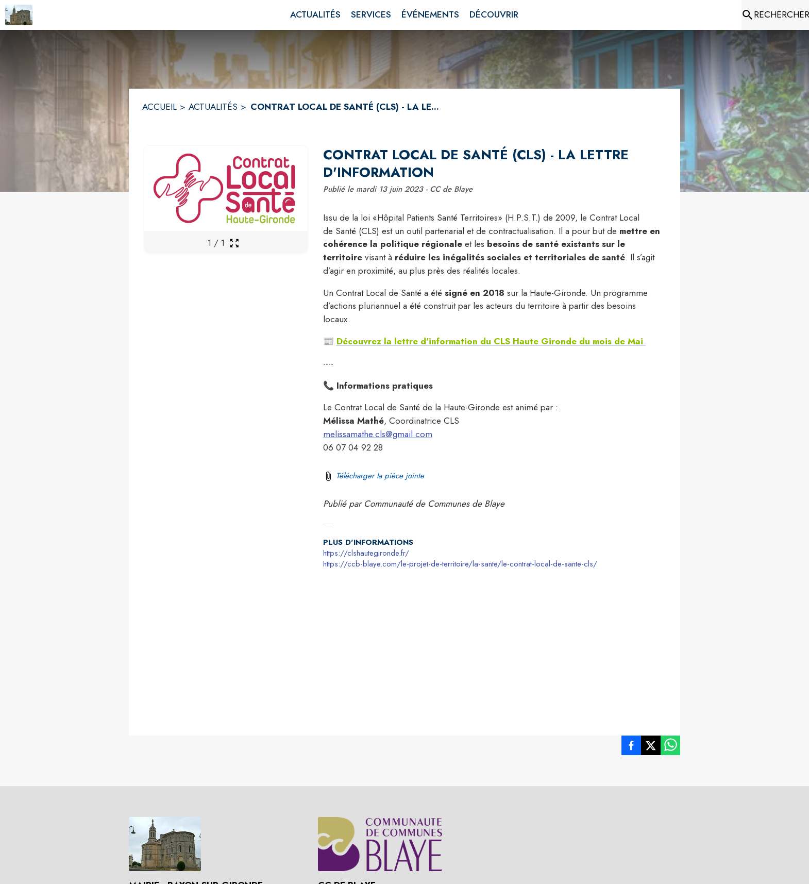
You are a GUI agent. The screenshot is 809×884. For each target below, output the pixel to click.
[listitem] (631, 747)
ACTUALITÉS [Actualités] (213, 107)
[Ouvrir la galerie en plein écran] (234, 243)
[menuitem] (315, 15)
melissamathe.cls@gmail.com (377, 434)
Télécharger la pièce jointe (380, 475)
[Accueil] (18, 15)
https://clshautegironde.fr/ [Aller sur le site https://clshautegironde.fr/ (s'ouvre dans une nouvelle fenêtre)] (366, 553)
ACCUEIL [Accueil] (159, 107)
